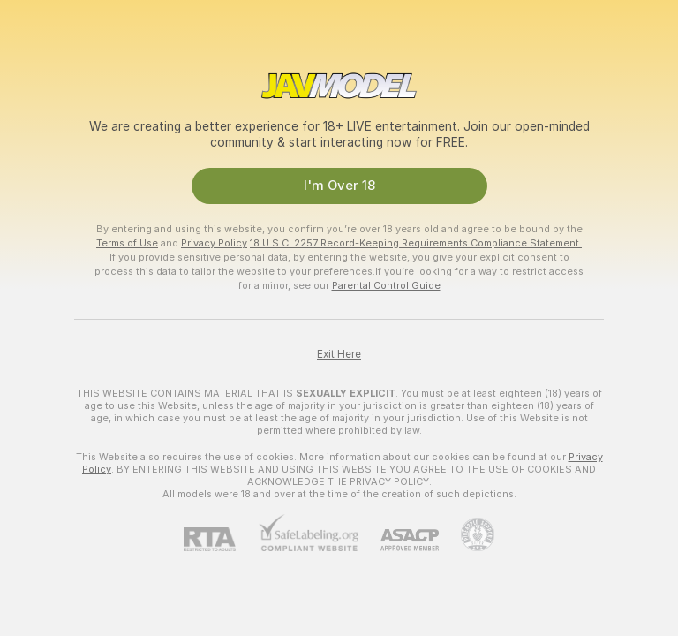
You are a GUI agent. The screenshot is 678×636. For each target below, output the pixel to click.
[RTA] (221, 539)
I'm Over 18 (339, 185)
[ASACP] (398, 540)
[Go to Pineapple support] (466, 534)
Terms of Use (127, 243)
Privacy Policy (214, 243)
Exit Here (339, 354)
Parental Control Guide (386, 285)
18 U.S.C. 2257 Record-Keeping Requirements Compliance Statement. (416, 243)
